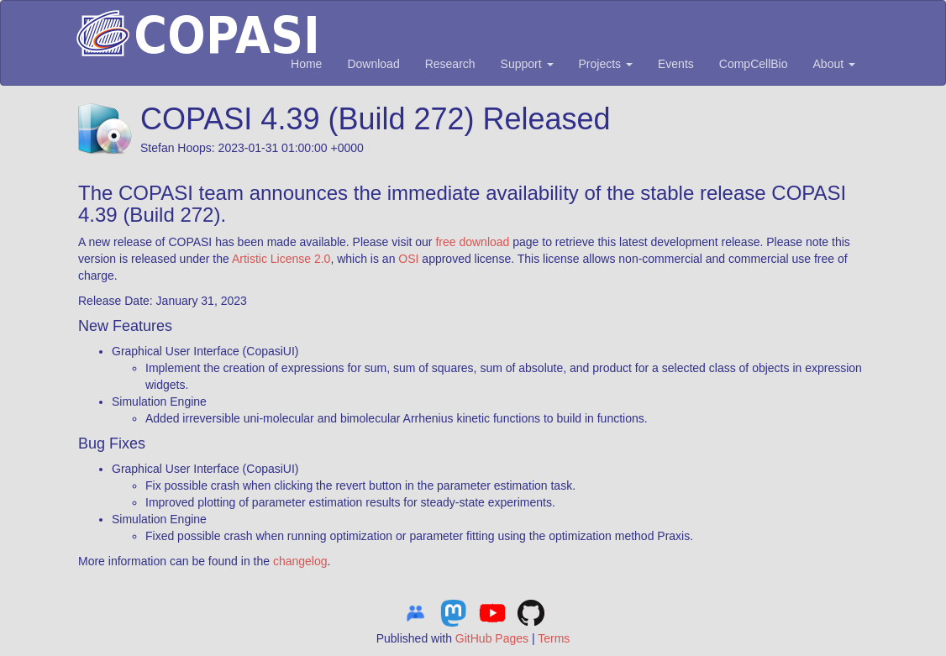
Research (450, 64)
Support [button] (527, 64)
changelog (300, 561)
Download (373, 64)
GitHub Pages (491, 638)
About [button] (834, 64)
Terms (554, 638)
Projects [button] (606, 64)
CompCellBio (753, 64)
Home (306, 64)
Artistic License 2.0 (281, 258)
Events (676, 64)
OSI (408, 258)
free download (472, 242)
